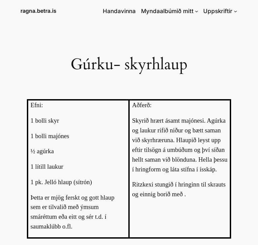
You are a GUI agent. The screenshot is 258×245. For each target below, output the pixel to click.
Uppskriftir (217, 11)
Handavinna (119, 11)
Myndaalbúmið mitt (167, 11)
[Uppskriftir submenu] (235, 11)
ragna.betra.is (38, 10)
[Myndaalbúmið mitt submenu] (196, 11)
